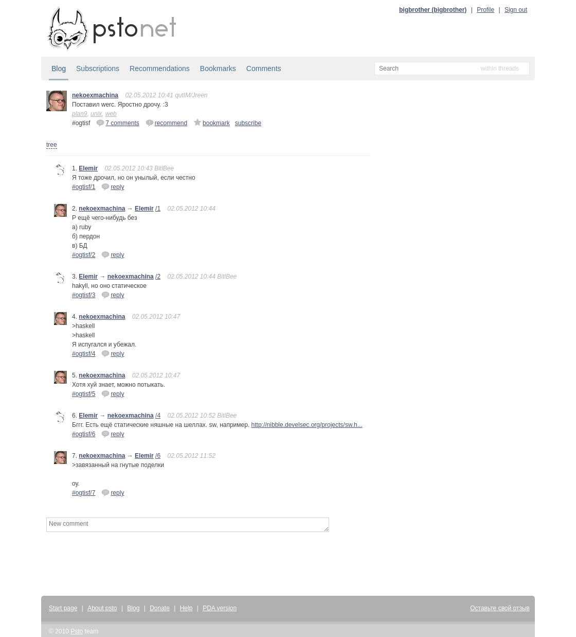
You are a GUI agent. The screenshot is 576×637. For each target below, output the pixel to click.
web (111, 113)
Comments (263, 68)
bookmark (211, 122)
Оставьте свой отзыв (500, 608)
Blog (58, 68)
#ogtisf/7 (83, 492)
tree (51, 144)
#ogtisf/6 (83, 434)
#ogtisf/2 (83, 255)
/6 (157, 455)
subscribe (248, 123)
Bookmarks (218, 68)
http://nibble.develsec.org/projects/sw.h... (307, 424)
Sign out (516, 9)
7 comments (117, 122)
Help (186, 608)
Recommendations (160, 68)
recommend (166, 122)
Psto (76, 631)
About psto (102, 608)
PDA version (220, 608)
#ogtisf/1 (83, 187)
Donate (160, 608)
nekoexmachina (95, 95)
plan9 (79, 113)
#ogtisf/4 (83, 353)
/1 (157, 208)
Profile (485, 9)
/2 (157, 276)
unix (96, 113)
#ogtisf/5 (83, 394)
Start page (63, 608)
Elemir (88, 168)
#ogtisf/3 (83, 295)
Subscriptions (97, 68)
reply (112, 186)
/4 (157, 415)
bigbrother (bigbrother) (432, 9)
